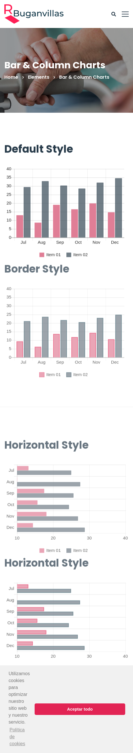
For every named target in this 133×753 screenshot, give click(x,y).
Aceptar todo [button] (80, 709)
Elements (38, 77)
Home (11, 77)
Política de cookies (17, 736)
